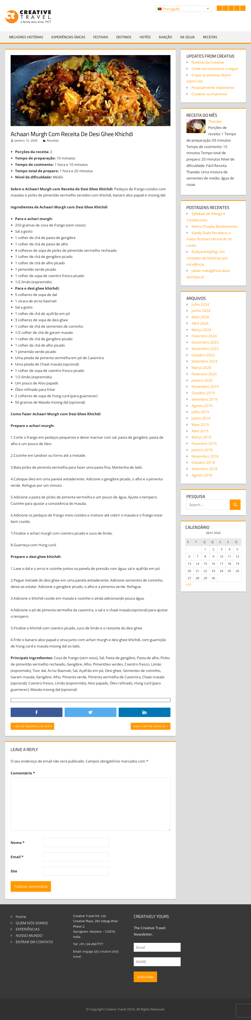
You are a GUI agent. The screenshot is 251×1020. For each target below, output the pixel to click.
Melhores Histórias (26, 37)
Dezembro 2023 (204, 342)
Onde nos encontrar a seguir (214, 68)
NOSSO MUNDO (29, 935)
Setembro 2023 (204, 361)
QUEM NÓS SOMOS (32, 922)
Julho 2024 (200, 304)
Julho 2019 (200, 411)
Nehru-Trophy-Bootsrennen (214, 226)
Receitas (210, 37)
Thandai (214, 121)
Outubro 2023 (203, 355)
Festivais (100, 37)
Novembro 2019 (205, 386)
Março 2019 (201, 437)
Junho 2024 (200, 310)
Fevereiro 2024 (204, 335)
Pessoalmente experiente (212, 87)
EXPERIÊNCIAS (28, 929)
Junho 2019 (200, 418)
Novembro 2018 (205, 456)
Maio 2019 (200, 424)
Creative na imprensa (209, 93)
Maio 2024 (200, 316)
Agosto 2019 (201, 405)
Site (14, 871)
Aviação (165, 37)
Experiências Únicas (68, 37)
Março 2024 (201, 329)
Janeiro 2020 (202, 380)
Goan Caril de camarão (149, 726)
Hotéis (145, 37)
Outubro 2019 (203, 392)
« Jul (188, 584)
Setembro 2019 (204, 399)
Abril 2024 (199, 323)
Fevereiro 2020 (204, 373)
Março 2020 (201, 367)
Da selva (187, 37)
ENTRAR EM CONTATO (34, 941)
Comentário (23, 773)
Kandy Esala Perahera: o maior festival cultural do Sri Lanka (209, 239)
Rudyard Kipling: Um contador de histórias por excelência (207, 258)
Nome (17, 842)
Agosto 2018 (201, 475)
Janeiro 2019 (202, 449)
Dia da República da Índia (33, 726)
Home (21, 916)
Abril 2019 (199, 430)
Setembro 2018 (204, 468)
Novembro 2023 (205, 348)
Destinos (123, 37)
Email (17, 856)
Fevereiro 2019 (204, 443)
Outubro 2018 (203, 462)
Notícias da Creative (207, 62)
